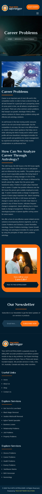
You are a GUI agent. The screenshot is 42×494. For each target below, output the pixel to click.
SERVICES (18, 39)
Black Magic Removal (10, 412)
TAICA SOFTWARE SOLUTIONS (25, 491)
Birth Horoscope (8, 473)
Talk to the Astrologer (16, 285)
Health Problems (8, 461)
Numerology (7, 477)
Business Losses (8, 424)
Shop (4, 388)
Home (5, 380)
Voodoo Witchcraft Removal (12, 416)
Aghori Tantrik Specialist (11, 420)
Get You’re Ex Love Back (11, 408)
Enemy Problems (8, 465)
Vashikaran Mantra (9, 469)
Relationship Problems (10, 428)
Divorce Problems (9, 453)
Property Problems (9, 436)
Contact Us (6, 392)
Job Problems (7, 432)
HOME (10, 39)
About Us (6, 384)
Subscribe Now (29, 323)
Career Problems (8, 457)
